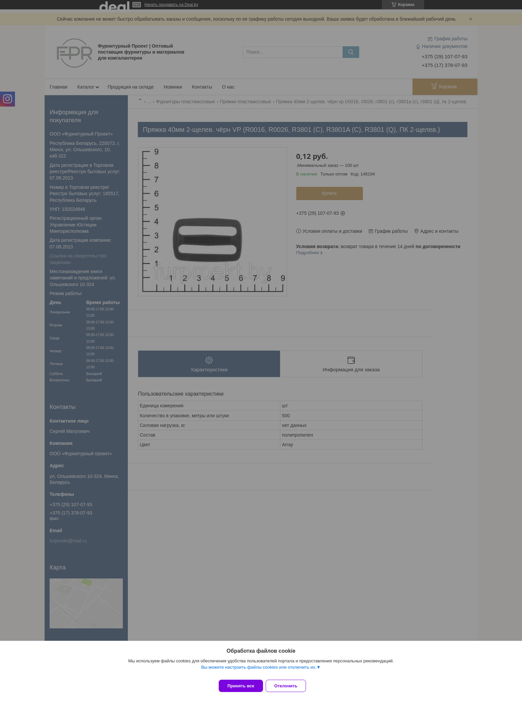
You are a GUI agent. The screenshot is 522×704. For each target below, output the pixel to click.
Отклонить (289, 685)
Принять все (240, 685)
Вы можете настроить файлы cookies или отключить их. (258, 671)
